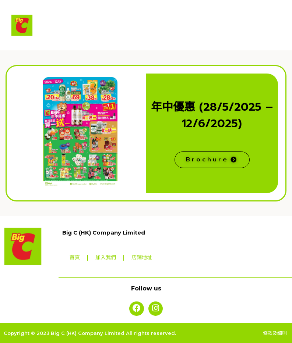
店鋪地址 (141, 257)
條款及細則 (275, 333)
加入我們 (105, 257)
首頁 (75, 257)
